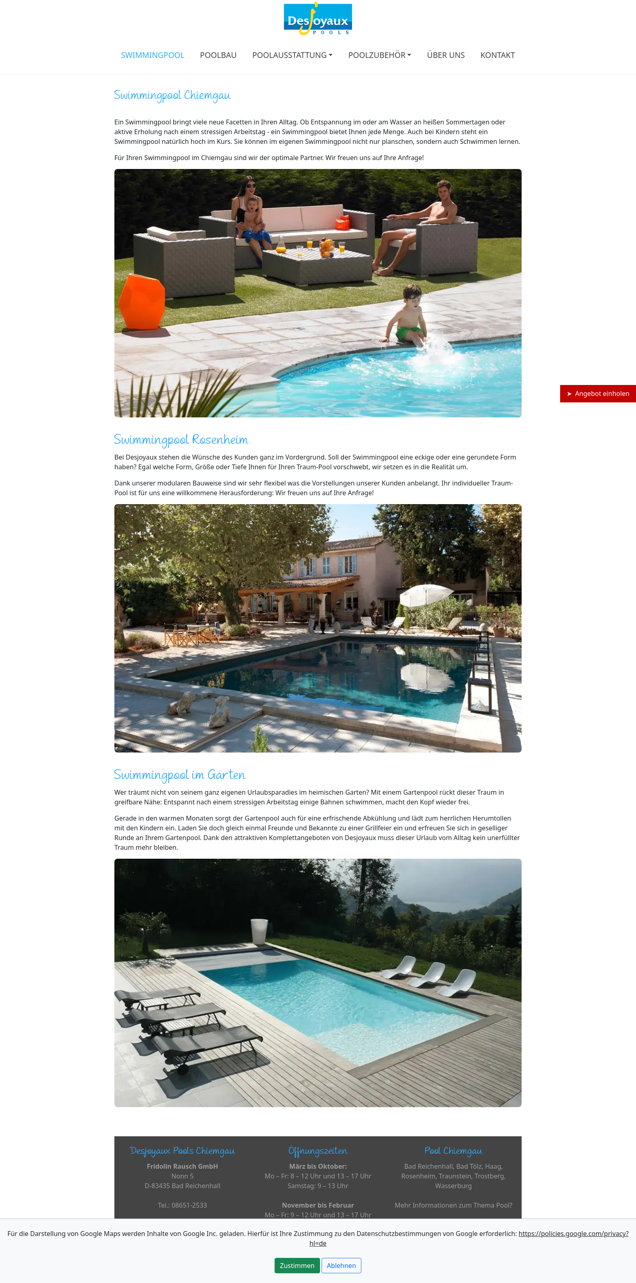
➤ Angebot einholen (598, 393)
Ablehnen (341, 1265)
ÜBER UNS (446, 54)
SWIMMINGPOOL (152, 54)
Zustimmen (297, 1265)
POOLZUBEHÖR (377, 54)
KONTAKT (497, 54)
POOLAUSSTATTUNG (289, 54)
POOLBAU (218, 54)
